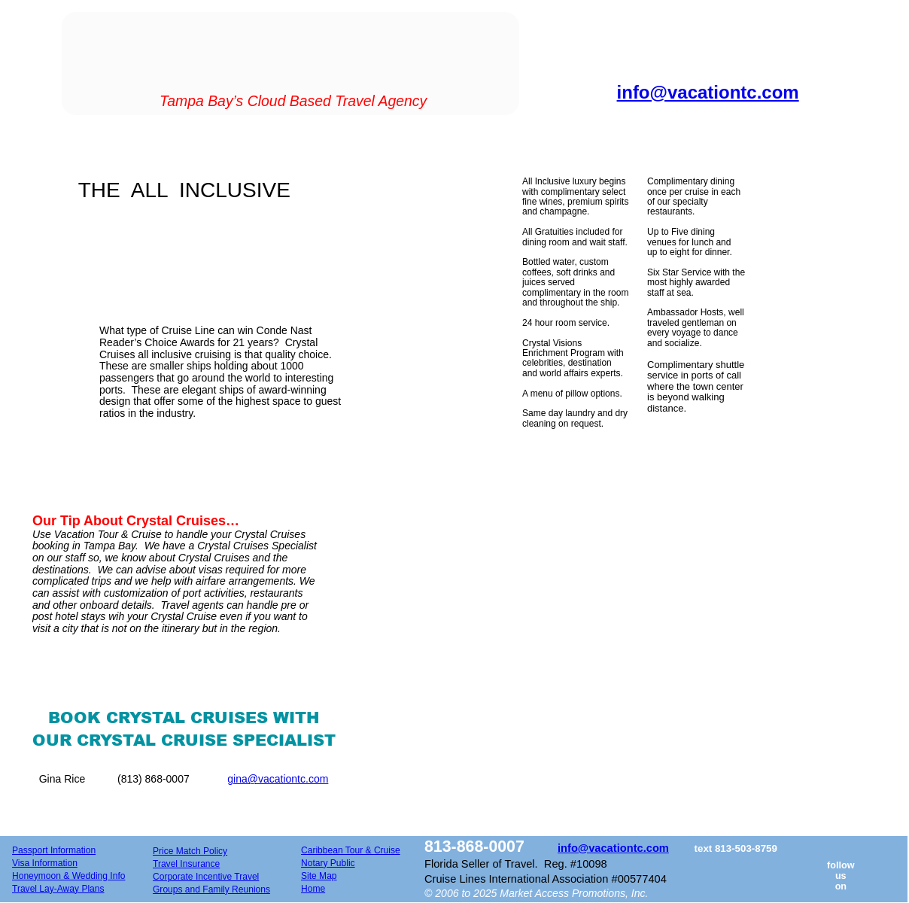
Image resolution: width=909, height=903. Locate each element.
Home (313, 888)
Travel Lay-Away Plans (58, 888)
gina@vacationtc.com (277, 779)
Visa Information (45, 863)
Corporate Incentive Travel (206, 876)
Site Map (319, 876)
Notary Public (328, 863)
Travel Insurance (186, 864)
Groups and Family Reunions (211, 889)
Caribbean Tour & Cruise (350, 850)
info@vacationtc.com (613, 848)
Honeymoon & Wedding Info (68, 876)
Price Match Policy (190, 851)
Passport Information (54, 850)
